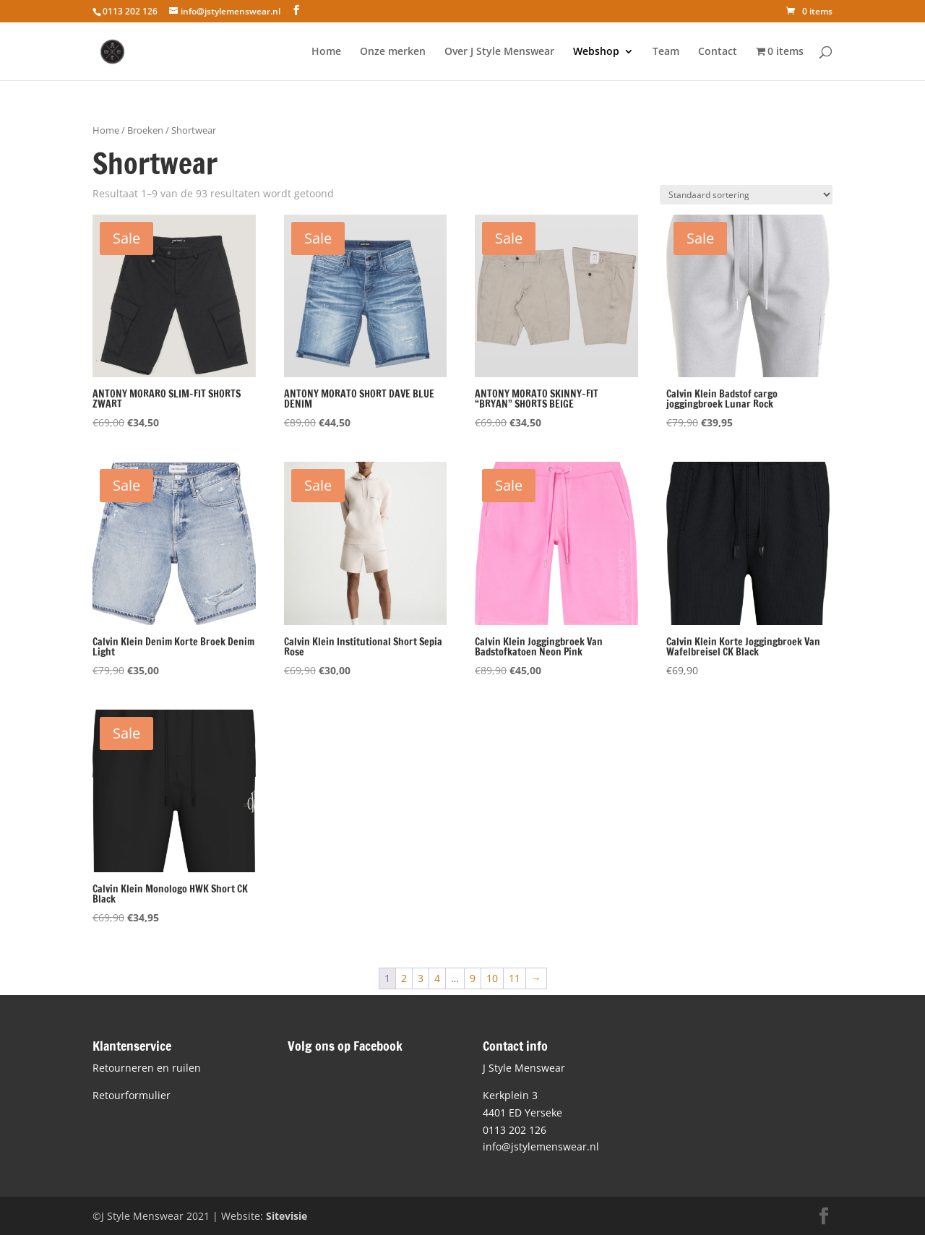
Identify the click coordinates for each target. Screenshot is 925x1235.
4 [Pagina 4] (437, 978)
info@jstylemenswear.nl (541, 1146)
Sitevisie (286, 1216)
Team (666, 52)
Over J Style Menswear (499, 52)
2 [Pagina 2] (404, 978)
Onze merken (393, 52)
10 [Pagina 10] (492, 978)
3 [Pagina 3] (420, 978)
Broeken (145, 130)
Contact (717, 52)
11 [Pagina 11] (514, 978)
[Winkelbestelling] (746, 195)
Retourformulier (131, 1095)
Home (326, 52)
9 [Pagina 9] (473, 978)
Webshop (596, 52)
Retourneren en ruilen (146, 1068)
